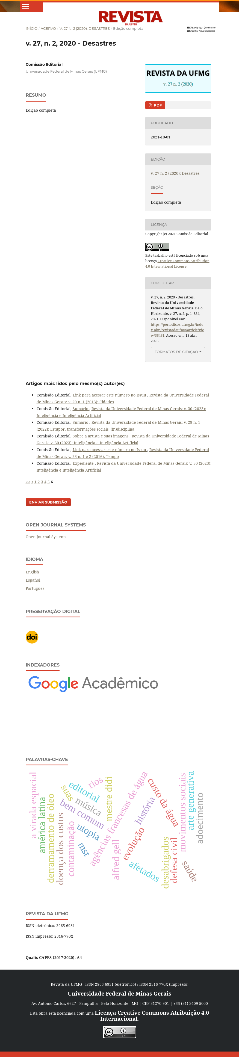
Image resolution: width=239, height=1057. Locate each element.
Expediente (84, 463)
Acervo (48, 28)
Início (31, 28)
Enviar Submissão (48, 502)
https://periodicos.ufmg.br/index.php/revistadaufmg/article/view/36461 (177, 330)
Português (35, 588)
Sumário (81, 408)
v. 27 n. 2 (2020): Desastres (85, 28)
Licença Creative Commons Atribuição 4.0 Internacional (152, 1015)
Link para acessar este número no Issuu (110, 395)
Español (33, 580)
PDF (157, 105)
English (32, 572)
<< (28, 481)
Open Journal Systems (46, 536)
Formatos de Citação (176, 352)
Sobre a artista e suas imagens (101, 436)
